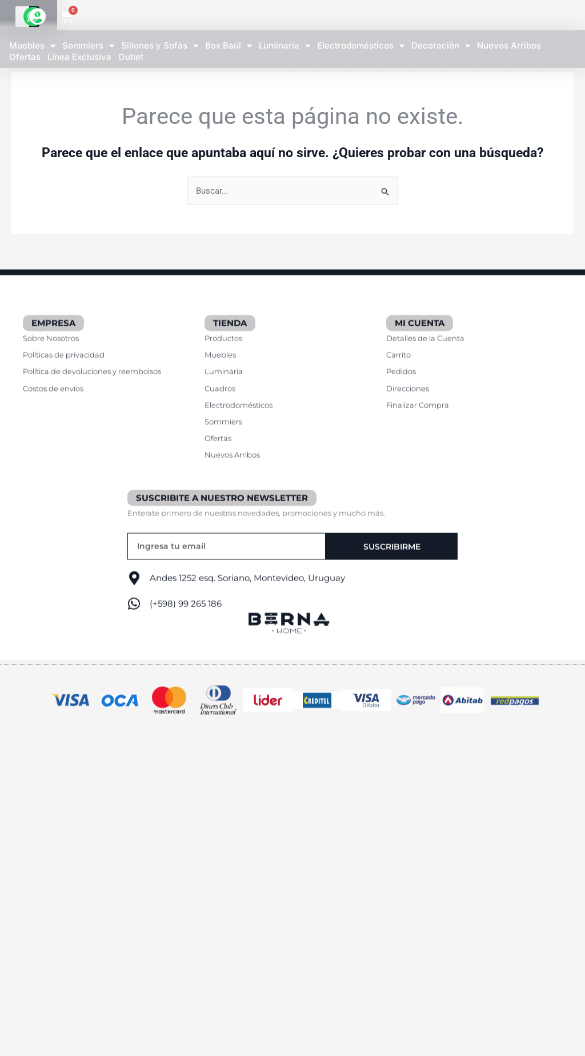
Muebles (32, 46)
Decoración (440, 46)
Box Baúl (228, 46)
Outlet (130, 57)
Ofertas (25, 57)
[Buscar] (435, 16)
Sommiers (88, 46)
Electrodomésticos (360, 46)
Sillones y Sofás (159, 46)
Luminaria (284, 46)
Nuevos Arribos (509, 45)
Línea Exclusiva (79, 57)
